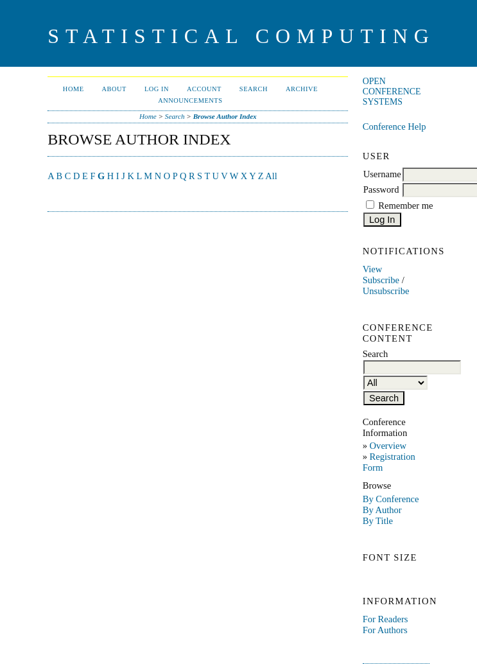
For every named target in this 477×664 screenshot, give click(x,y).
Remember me (405, 205)
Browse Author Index (225, 116)
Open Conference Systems (392, 91)
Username (382, 174)
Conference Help (394, 126)
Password (381, 189)
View (373, 269)
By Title (378, 521)
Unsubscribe (386, 291)
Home (73, 88)
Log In (156, 88)
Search (253, 88)
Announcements (190, 100)
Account (204, 88)
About (114, 88)
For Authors (385, 630)
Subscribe (381, 280)
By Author (382, 510)
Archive (302, 88)
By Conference (391, 499)
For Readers (385, 619)
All (271, 176)
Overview (388, 446)
